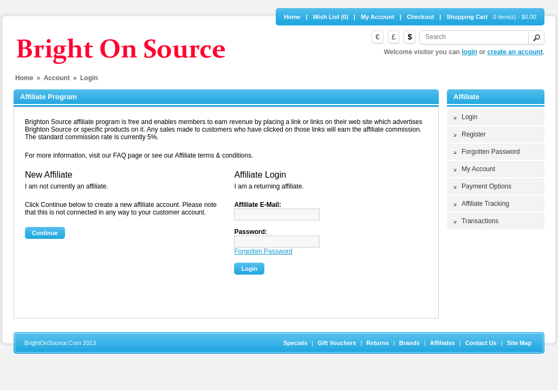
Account (57, 78)
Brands (409, 343)
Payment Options (486, 186)
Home (292, 17)
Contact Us (481, 343)
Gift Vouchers (336, 343)
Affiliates (442, 343)
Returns (377, 343)
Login (469, 117)
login (469, 52)
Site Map (519, 343)
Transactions (480, 221)
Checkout (420, 17)
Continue (45, 233)
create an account (515, 52)
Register (474, 134)
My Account (377, 17)
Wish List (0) (330, 17)
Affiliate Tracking (485, 203)
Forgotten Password (491, 151)
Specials (295, 343)
